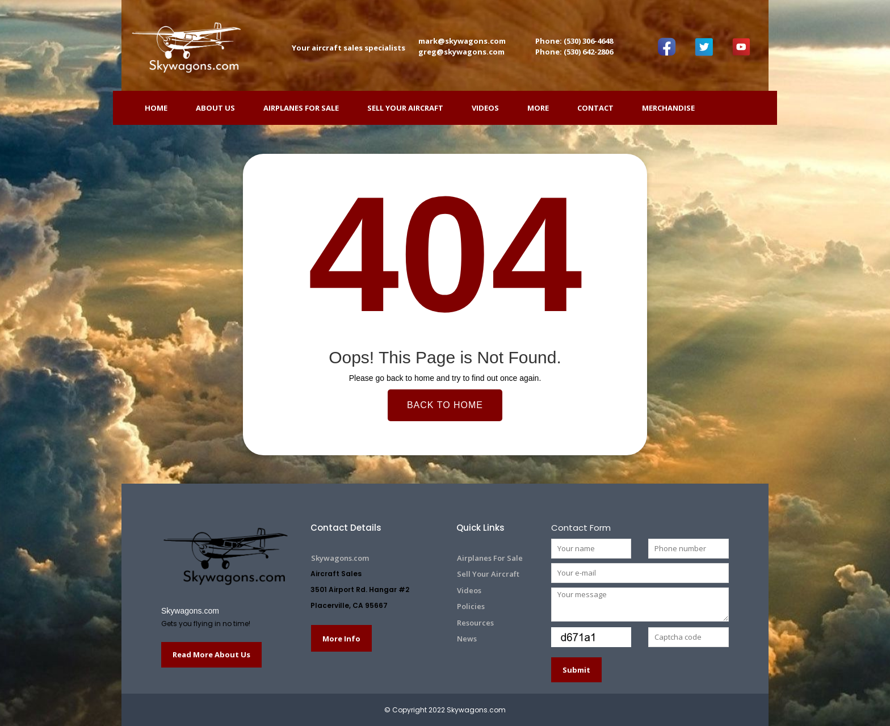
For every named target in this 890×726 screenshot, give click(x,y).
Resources (475, 623)
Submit (576, 670)
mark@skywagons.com (462, 41)
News (467, 638)
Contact (595, 108)
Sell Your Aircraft (405, 108)
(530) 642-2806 (588, 52)
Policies (471, 606)
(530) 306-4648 (588, 41)
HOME (156, 108)
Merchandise (668, 108)
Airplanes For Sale (301, 108)
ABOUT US (215, 108)
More (538, 108)
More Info (341, 638)
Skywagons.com (190, 610)
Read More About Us (211, 654)
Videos (485, 108)
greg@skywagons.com (461, 52)
